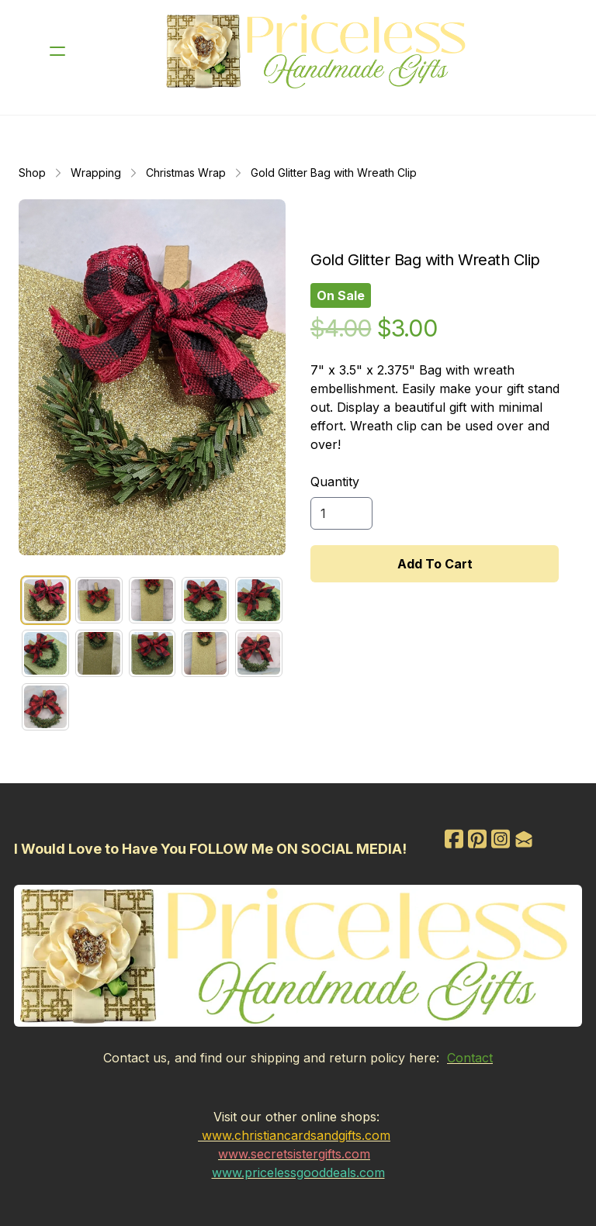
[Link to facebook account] (453, 838)
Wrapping (96, 172)
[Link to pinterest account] (478, 838)
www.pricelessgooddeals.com (298, 1171)
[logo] (318, 51)
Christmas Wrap (186, 172)
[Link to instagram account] (503, 838)
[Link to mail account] (527, 838)
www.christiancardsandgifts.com (296, 1134)
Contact (470, 1057)
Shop (32, 172)
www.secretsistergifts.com (294, 1153)
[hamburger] (57, 51)
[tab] (45, 600)
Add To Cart (435, 564)
